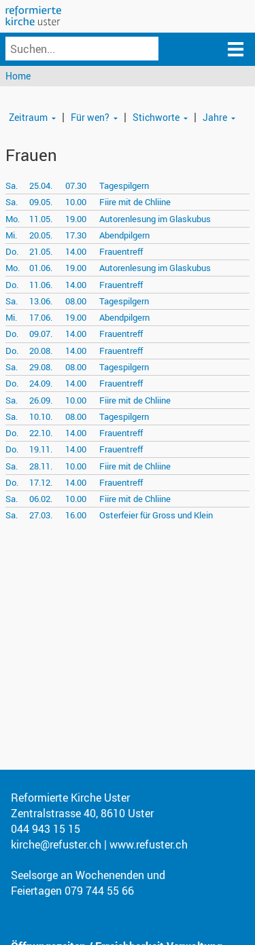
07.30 (75, 185)
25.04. (40, 185)
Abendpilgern (124, 235)
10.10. (40, 416)
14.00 (75, 251)
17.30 (75, 235)
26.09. (40, 400)
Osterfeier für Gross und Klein (156, 515)
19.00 (75, 219)
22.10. (40, 433)
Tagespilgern (124, 185)
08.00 (75, 301)
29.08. (40, 367)
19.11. (40, 449)
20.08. (40, 350)
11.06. (40, 285)
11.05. (40, 219)
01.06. (40, 268)
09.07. (40, 333)
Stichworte (156, 117)
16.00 (75, 515)
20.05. (40, 235)
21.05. (40, 251)
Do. (11, 251)
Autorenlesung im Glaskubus (155, 219)
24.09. (40, 383)
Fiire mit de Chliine (135, 202)
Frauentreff (121, 251)
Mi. (11, 235)
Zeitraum (28, 117)
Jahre (215, 117)
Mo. (12, 219)
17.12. (40, 482)
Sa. (11, 185)
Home (18, 75)
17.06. (40, 317)
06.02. (40, 499)
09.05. (40, 202)
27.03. (40, 515)
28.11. (40, 466)
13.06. (40, 301)
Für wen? (90, 117)
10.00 (75, 202)
